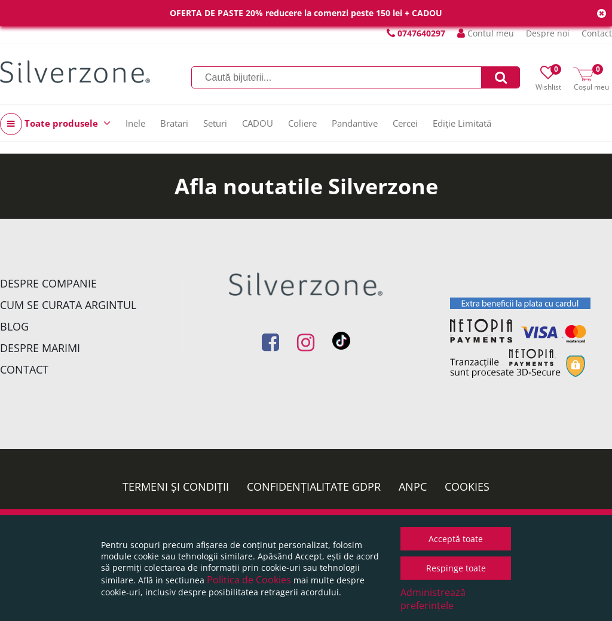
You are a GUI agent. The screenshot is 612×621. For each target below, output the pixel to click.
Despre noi (548, 33)
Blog (14, 326)
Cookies (467, 486)
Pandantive (355, 123)
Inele (135, 123)
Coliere (302, 123)
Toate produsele (55, 124)
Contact (597, 33)
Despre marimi (40, 348)
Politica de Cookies (249, 579)
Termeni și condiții (176, 486)
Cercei (405, 123)
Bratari (174, 123)
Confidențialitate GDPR (314, 486)
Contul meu (485, 33)
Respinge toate (456, 568)
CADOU (257, 123)
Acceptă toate (456, 538)
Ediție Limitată (462, 123)
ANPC (413, 486)
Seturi (215, 123)
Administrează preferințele (433, 599)
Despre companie (48, 283)
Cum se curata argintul (68, 305)
